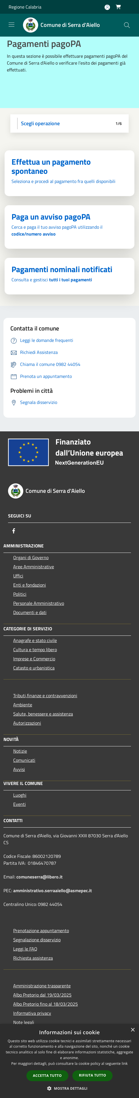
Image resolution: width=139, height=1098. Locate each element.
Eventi (19, 804)
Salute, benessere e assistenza (43, 713)
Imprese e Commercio (34, 658)
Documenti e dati (30, 612)
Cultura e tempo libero (35, 649)
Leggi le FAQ (25, 948)
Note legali (23, 1022)
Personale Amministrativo (38, 603)
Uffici (18, 575)
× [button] (132, 1030)
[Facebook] (14, 531)
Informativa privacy (32, 1013)
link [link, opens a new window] (125, 1063)
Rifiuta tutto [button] (92, 1075)
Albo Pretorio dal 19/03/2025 (42, 994)
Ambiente (22, 704)
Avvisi (19, 769)
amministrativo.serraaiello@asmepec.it (52, 890)
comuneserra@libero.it (39, 876)
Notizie (20, 751)
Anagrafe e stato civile (35, 640)
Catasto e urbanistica (34, 667)
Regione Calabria (25, 6)
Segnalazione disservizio (37, 939)
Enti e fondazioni (29, 584)
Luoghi (19, 795)
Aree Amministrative (33, 566)
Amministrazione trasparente (42, 985)
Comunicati (24, 760)
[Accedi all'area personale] (107, 7)
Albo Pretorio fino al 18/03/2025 (45, 1004)
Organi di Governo (31, 557)
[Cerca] (126, 25)
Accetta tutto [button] (47, 1075)
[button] (69, 1088)
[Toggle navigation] (11, 24)
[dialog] (69, 1061)
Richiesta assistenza (33, 957)
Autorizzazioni (27, 723)
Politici (19, 594)
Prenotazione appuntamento (41, 930)
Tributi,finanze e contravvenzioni (45, 695)
